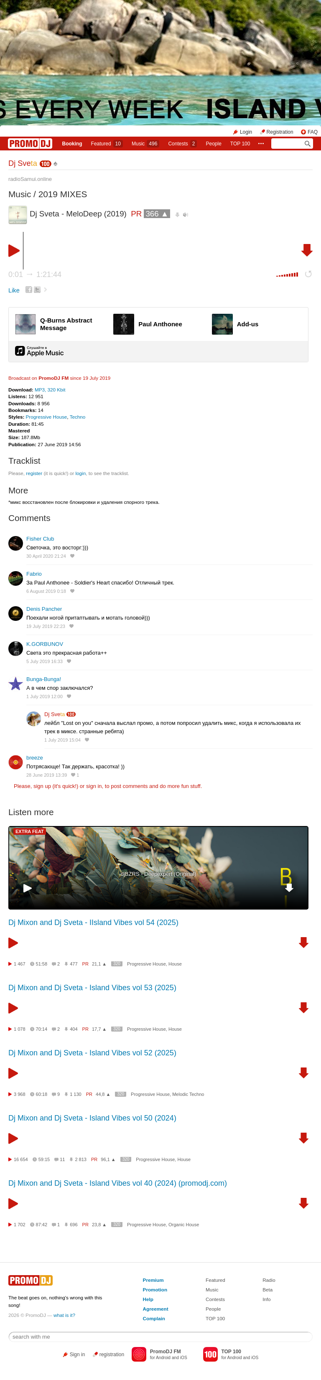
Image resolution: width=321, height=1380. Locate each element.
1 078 (19, 1029)
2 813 (81, 1159)
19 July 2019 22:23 (45, 626)
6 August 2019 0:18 (46, 591)
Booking (72, 144)
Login (246, 132)
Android (163, 1357)
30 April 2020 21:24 (46, 556)
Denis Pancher (44, 609)
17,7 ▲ (99, 1029)
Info (266, 1299)
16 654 (21, 1159)
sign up (42, 786)
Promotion (155, 1289)
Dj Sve (22, 163)
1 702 (19, 1224)
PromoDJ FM (53, 378)
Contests (215, 1299)
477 (73, 963)
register (34, 473)
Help (148, 1299)
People (213, 144)
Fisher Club (40, 538)
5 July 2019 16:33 (44, 661)
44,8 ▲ (103, 1094)
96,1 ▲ (108, 1159)
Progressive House (46, 416)
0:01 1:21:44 (34, 274)
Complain (154, 1318)
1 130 (76, 1094)
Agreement (155, 1308)
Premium (153, 1280)
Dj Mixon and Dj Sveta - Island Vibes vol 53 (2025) (92, 988)
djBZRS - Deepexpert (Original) (158, 874)
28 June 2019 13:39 (46, 775)
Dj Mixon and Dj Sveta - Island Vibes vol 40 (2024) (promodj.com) (117, 1183)
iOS (183, 1357)
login (80, 473)
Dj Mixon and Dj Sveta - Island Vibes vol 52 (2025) (92, 1053)
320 (116, 964)
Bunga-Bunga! (43, 679)
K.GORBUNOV (44, 644)
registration (111, 1354)
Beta (267, 1289)
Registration (280, 132)
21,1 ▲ (99, 963)
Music (145, 143)
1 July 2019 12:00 (44, 696)
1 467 (19, 963)
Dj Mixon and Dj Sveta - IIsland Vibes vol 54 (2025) (93, 922)
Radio (268, 1280)
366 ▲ (156, 213)
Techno (78, 416)
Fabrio (34, 574)
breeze (34, 757)
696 (73, 1224)
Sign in (77, 1354)
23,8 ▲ (99, 1224)
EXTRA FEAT (29, 831)
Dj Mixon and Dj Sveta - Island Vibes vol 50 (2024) (92, 1118)
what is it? (64, 1315)
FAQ (313, 132)
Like (14, 290)
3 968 (19, 1094)
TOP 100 (240, 144)
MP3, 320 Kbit (50, 389)
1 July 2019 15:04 (62, 739)
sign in (94, 786)
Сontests (182, 143)
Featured (107, 143)
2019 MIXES (62, 194)
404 (73, 1029)
